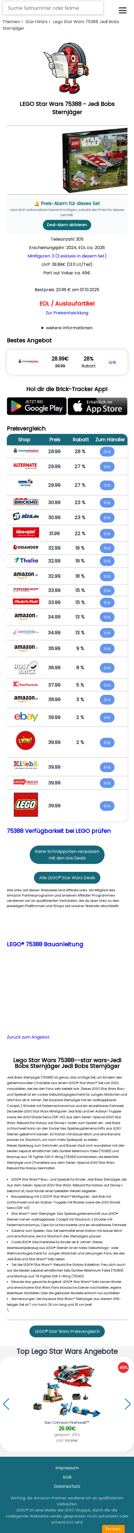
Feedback (113, 1529)
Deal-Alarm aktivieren (67, 224)
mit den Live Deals (67, 858)
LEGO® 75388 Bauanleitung (45, 944)
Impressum (67, 1468)
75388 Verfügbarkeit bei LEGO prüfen (59, 831)
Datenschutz (67, 1486)
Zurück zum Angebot (28, 1037)
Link (112, 362)
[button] (127, 1404)
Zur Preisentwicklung (67, 313)
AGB (67, 1477)
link (107, 452)
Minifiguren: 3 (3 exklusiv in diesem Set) (67, 256)
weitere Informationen (69, 328)
